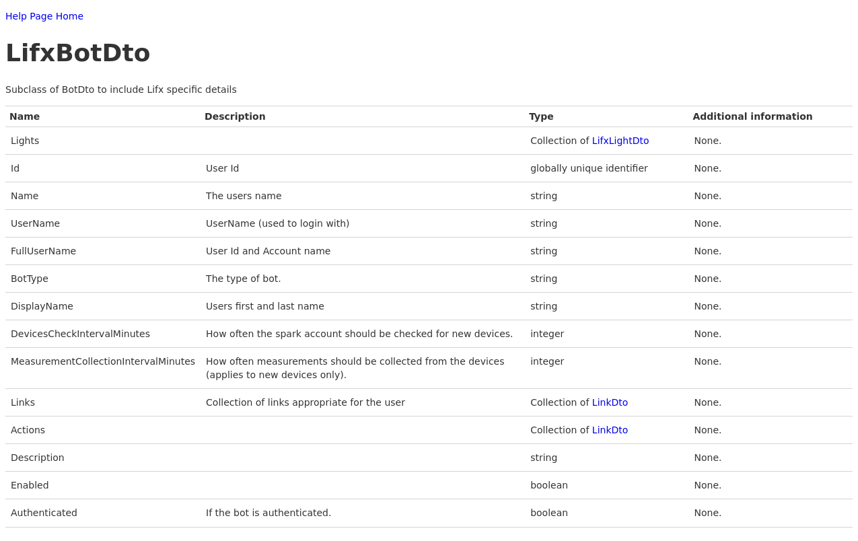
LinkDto (610, 402)
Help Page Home (44, 16)
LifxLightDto (620, 140)
